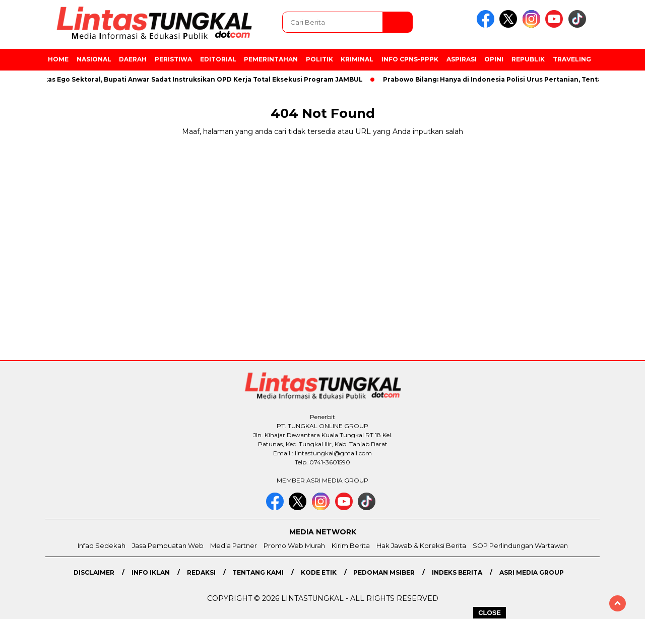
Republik (528, 59)
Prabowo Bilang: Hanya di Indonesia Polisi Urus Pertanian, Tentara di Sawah (514, 79)
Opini (493, 59)
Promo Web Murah (294, 545)
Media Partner (233, 545)
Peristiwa (173, 59)
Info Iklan (151, 572)
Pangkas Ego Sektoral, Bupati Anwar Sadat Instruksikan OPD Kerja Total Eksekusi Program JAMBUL (197, 79)
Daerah (133, 59)
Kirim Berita (351, 545)
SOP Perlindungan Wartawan (520, 545)
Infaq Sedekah (101, 545)
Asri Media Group (531, 572)
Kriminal (357, 59)
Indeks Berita (457, 572)
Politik (319, 59)
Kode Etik (319, 572)
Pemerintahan (271, 59)
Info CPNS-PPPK (409, 59)
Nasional (94, 59)
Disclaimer (94, 572)
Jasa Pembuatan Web (168, 545)
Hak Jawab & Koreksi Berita (421, 545)
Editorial (218, 59)
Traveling (572, 59)
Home (58, 59)
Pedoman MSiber (384, 572)
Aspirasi (461, 59)
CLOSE (489, 612)
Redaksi (201, 572)
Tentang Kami (258, 572)
